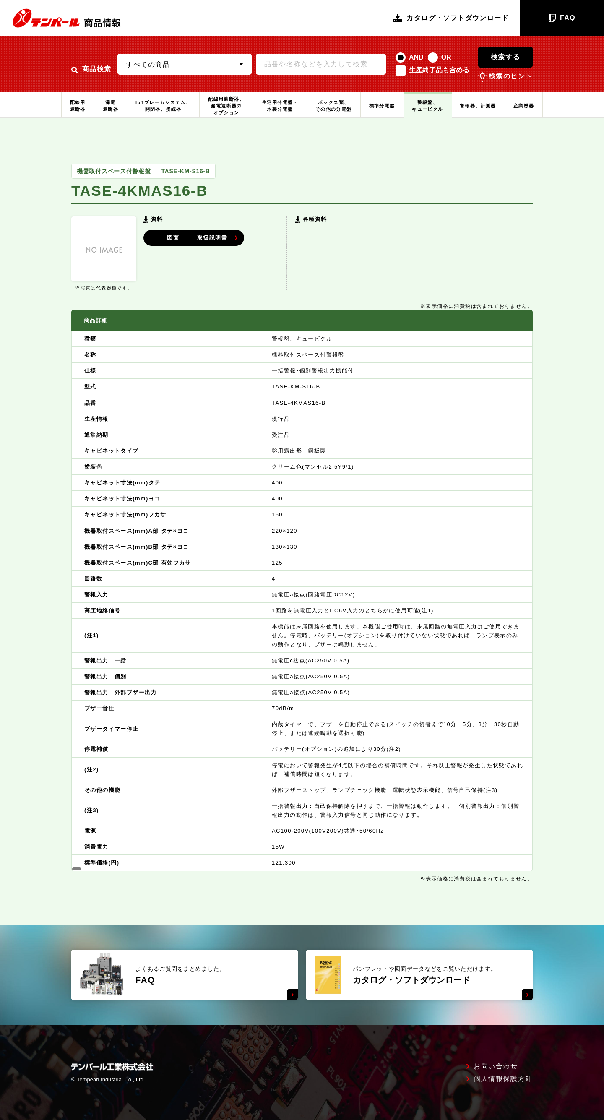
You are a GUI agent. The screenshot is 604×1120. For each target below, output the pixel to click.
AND (416, 57)
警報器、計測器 (478, 105)
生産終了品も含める (439, 69)
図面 (186, 237)
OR (446, 57)
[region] (302, 590)
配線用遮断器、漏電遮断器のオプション (226, 105)
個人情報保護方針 (503, 1079)
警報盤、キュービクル (427, 106)
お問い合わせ (496, 1066)
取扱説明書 (251, 237)
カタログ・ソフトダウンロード (451, 18)
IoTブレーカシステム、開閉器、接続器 (163, 106)
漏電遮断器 (110, 106)
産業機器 (523, 105)
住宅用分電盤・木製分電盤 (280, 106)
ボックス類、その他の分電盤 (333, 106)
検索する (505, 56)
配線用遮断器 (78, 106)
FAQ (562, 18)
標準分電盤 (382, 105)
